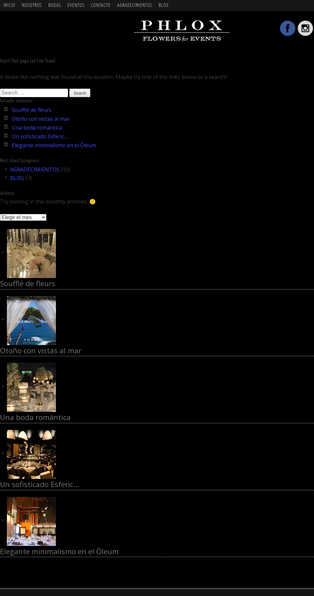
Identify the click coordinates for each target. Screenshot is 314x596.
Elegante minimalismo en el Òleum (54, 145)
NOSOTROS (32, 5)
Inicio (9, 5)
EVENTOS (75, 5)
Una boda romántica (37, 127)
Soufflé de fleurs (32, 110)
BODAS (54, 5)
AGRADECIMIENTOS (134, 5)
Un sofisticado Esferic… (40, 136)
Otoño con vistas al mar (41, 118)
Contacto (101, 5)
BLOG (164, 5)
